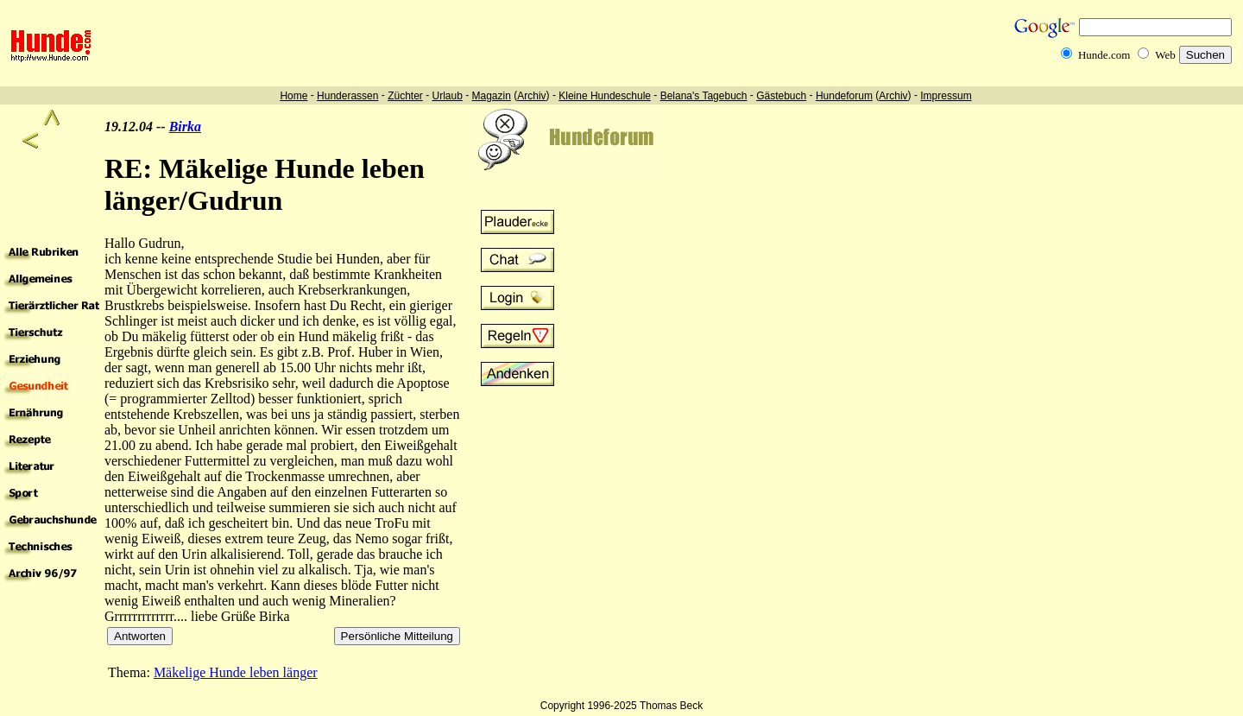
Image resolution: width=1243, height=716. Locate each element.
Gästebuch (781, 96)
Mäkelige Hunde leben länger (236, 672)
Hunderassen (347, 96)
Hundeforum (844, 96)
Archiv (531, 96)
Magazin (491, 96)
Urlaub (447, 96)
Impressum (945, 96)
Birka (185, 126)
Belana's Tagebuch (704, 96)
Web (1165, 54)
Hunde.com (1104, 54)
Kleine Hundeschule (604, 96)
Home (293, 96)
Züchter (405, 96)
